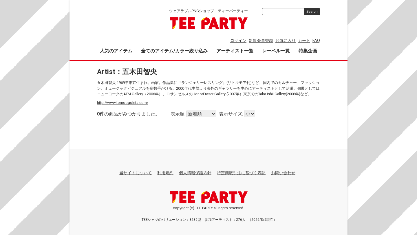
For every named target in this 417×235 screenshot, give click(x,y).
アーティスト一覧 (234, 51)
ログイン (238, 40)
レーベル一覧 (276, 51)
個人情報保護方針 (195, 172)
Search (312, 12)
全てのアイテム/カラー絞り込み (174, 51)
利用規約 (165, 172)
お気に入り (285, 40)
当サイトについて (135, 172)
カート (304, 40)
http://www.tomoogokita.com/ (122, 102)
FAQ (316, 40)
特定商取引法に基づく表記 (241, 172)
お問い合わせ (283, 172)
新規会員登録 (261, 40)
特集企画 (308, 51)
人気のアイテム (116, 51)
